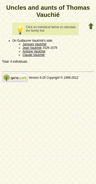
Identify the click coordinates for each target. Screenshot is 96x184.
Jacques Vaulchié (34, 44)
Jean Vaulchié (32, 48)
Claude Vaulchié (34, 55)
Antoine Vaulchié (34, 51)
